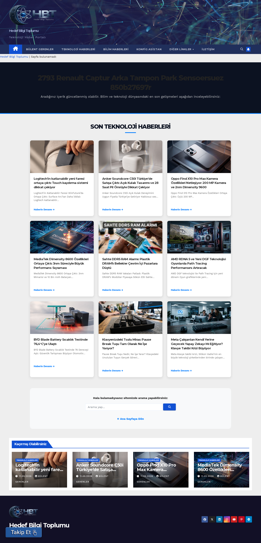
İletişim (208, 49)
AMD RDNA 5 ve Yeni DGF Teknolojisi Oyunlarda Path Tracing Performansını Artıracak (198, 263)
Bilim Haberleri (116, 49)
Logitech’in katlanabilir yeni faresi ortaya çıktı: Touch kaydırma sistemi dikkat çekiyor (61, 183)
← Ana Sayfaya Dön (130, 419)
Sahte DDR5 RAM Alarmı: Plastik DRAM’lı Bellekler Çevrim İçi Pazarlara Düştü (130, 263)
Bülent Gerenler (40, 49)
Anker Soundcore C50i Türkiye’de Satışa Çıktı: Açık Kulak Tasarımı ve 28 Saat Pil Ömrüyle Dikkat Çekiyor (130, 183)
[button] (241, 49)
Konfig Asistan (148, 49)
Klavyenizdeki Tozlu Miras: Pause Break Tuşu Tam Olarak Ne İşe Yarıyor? (126, 344)
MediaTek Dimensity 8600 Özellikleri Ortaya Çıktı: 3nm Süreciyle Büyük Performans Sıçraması (61, 263)
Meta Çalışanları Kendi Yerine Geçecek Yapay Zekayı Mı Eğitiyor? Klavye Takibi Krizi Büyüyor (197, 344)
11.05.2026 (25, 476)
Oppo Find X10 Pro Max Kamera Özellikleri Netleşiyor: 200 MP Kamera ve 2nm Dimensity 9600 (198, 183)
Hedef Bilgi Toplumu (24, 31)
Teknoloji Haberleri (78, 49)
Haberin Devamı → (44, 209)
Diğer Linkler (180, 49)
